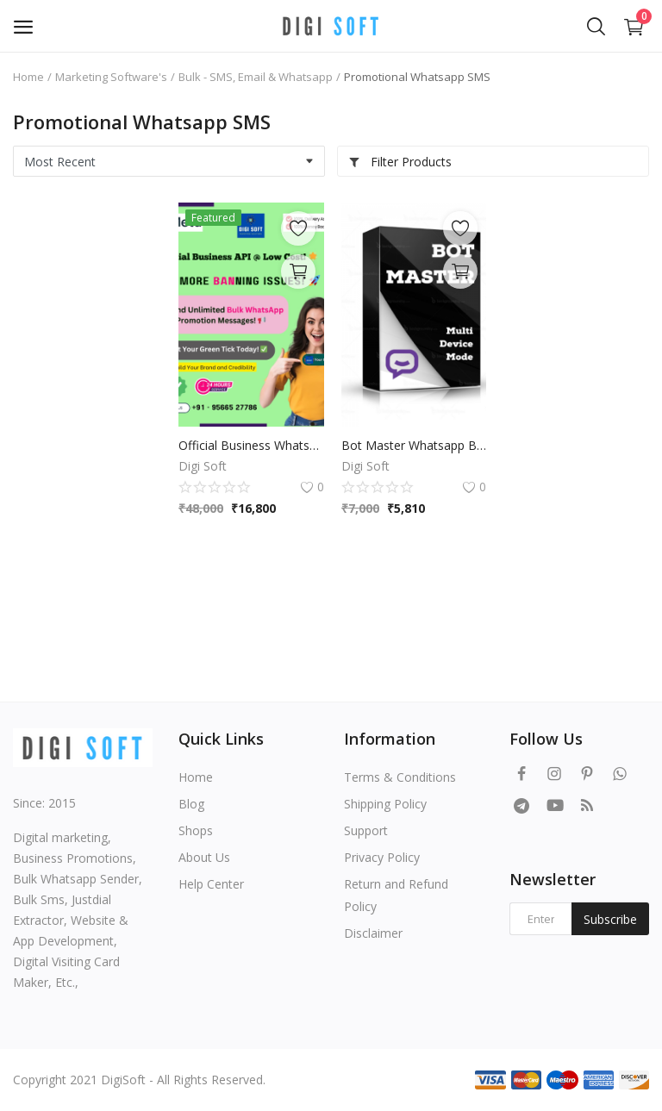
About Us (204, 857)
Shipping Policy (385, 804)
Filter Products (400, 161)
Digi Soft (202, 466)
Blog (191, 804)
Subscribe (610, 919)
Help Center (211, 884)
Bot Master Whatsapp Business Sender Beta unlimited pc (414, 445)
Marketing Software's (111, 76)
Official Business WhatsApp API (251, 445)
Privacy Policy (382, 857)
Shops (195, 830)
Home (28, 76)
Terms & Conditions (400, 777)
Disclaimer (373, 933)
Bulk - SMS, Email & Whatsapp (255, 76)
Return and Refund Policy (396, 895)
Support (366, 830)
